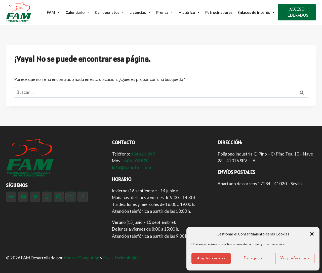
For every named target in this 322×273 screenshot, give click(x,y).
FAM (53, 12)
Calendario (77, 12)
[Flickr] (11, 197)
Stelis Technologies (121, 257)
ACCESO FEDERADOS (297, 13)
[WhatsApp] (47, 197)
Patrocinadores (218, 12)
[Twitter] (70, 197)
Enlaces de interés (256, 12)
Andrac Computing (81, 257)
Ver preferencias (294, 258)
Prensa (165, 12)
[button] (311, 233)
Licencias (140, 12)
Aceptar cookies (211, 258)
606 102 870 (136, 160)
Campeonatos (110, 12)
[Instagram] (59, 197)
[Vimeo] (35, 197)
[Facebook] (82, 197)
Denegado (253, 258)
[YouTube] (23, 197)
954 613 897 (143, 154)
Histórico (189, 12)
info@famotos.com (131, 167)
